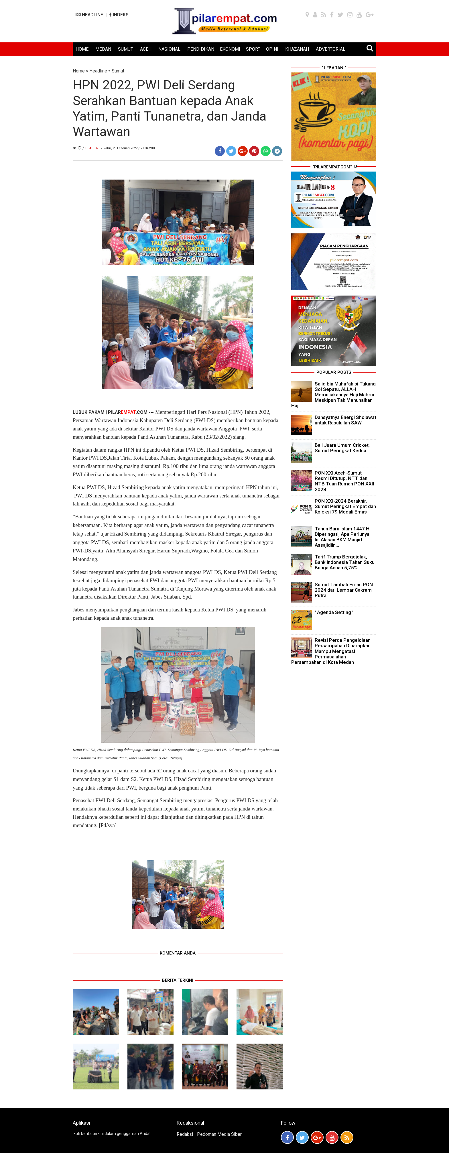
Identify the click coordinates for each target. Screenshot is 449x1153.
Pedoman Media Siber (219, 1134)
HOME (82, 49)
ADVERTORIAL (330, 49)
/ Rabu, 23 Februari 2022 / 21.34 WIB (128, 148)
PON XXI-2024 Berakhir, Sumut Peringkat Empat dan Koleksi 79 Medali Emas (345, 506)
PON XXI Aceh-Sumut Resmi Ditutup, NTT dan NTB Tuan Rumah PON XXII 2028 (344, 481)
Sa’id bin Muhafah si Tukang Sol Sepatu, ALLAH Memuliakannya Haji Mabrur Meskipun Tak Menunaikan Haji (333, 395)
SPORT (253, 49)
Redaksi (185, 1134)
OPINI (272, 49)
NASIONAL (169, 49)
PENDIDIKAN (200, 49)
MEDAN (103, 49)
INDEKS (119, 14)
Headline (98, 71)
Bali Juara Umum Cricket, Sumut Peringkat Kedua (342, 447)
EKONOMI (230, 49)
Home (79, 71)
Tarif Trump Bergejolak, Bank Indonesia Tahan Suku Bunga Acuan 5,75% (345, 562)
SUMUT (125, 49)
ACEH (145, 49)
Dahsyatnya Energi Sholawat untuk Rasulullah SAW (345, 420)
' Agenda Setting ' (334, 612)
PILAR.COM (127, 412)
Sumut (118, 71)
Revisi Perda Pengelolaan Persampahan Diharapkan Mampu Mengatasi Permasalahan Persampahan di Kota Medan (331, 651)
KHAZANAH (297, 49)
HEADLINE (89, 14)
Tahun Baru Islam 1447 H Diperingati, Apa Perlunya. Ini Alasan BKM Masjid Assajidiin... (343, 537)
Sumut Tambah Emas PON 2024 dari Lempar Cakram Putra (344, 590)
